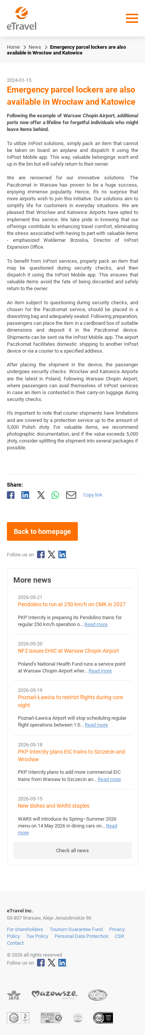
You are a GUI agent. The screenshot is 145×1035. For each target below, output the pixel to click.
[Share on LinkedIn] (26, 495)
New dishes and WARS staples (53, 806)
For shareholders (25, 929)
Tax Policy (37, 936)
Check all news (72, 850)
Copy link (93, 495)
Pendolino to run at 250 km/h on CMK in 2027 (72, 604)
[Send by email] (71, 495)
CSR (119, 936)
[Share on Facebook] (10, 495)
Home (13, 47)
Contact (15, 943)
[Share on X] (41, 495)
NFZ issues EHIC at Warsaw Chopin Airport (68, 651)
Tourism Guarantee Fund (76, 929)
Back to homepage (42, 531)
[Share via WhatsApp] (55, 495)
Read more (96, 624)
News (35, 47)
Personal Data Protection (81, 936)
